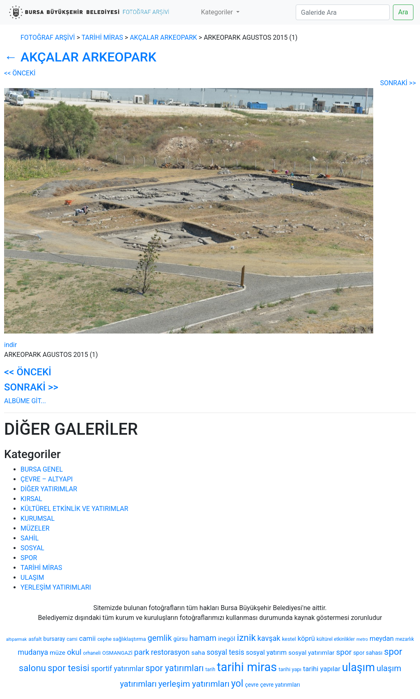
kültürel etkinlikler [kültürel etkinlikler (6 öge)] (336, 639)
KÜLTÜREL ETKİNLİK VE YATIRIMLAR (74, 509)
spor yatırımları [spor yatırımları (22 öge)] (175, 668)
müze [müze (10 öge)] (57, 652)
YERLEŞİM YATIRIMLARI (56, 587)
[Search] (343, 12)
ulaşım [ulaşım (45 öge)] (358, 667)
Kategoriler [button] (218, 12)
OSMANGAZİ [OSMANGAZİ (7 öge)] (117, 653)
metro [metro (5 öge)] (362, 639)
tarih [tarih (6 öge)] (210, 669)
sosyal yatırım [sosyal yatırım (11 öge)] (266, 652)
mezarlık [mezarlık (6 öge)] (404, 639)
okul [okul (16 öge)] (74, 652)
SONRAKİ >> (398, 83)
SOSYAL (32, 548)
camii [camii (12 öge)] (87, 638)
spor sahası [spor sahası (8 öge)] (367, 652)
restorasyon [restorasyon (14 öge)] (170, 652)
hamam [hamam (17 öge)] (202, 638)
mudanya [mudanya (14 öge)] (33, 652)
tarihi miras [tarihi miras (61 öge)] (247, 667)
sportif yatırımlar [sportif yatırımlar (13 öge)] (117, 669)
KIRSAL (31, 499)
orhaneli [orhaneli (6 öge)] (92, 653)
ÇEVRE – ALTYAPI (47, 479)
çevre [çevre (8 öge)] (251, 684)
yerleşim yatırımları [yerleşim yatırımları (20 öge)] (194, 684)
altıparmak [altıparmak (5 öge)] (16, 639)
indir (10, 345)
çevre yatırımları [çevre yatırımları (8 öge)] (280, 684)
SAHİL (30, 538)
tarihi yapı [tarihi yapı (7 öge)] (289, 669)
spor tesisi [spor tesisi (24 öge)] (68, 668)
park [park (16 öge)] (141, 652)
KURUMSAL (38, 518)
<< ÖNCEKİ (20, 73)
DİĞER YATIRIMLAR (49, 489)
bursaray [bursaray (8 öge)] (54, 638)
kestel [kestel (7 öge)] (289, 639)
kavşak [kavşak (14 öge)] (269, 638)
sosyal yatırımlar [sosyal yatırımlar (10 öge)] (311, 652)
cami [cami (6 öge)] (72, 639)
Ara (403, 12)
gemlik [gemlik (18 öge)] (160, 638)
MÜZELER (35, 528)
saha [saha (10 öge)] (198, 652)
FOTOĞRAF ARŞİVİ (48, 37)
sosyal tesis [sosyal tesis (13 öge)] (225, 652)
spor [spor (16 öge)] (344, 652)
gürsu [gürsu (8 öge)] (180, 638)
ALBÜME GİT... (25, 401)
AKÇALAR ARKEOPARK (163, 37)
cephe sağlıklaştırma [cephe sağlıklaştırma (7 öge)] (121, 639)
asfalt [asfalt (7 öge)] (34, 639)
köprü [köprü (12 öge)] (306, 638)
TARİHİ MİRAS (41, 568)
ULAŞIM (32, 577)
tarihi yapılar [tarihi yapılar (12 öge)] (321, 669)
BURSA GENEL (42, 469)
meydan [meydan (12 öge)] (382, 638)
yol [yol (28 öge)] (237, 683)
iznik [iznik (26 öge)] (246, 637)
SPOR (29, 558)
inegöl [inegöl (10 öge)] (226, 638)
